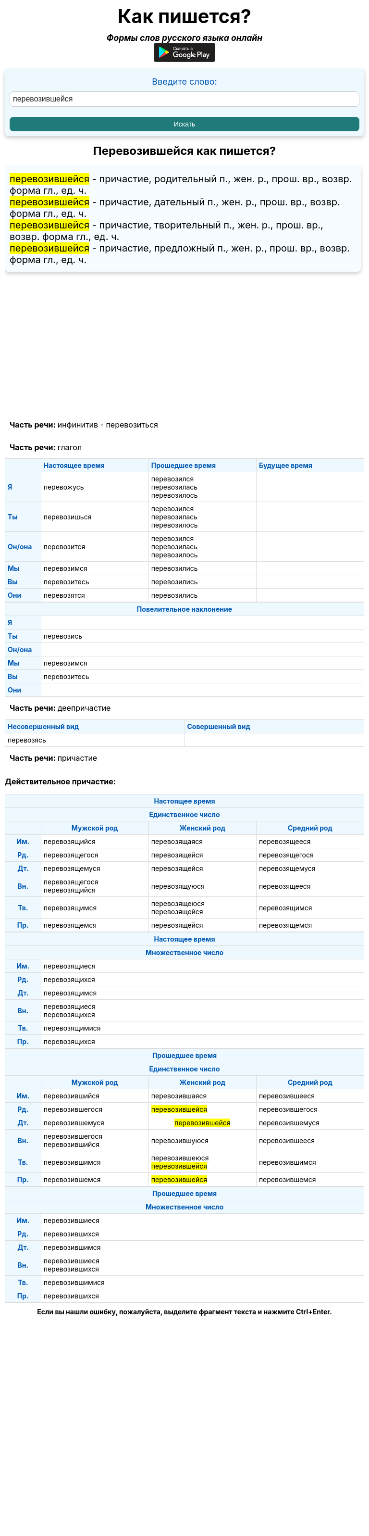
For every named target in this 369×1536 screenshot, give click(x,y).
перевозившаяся (179, 1096)
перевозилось (174, 495)
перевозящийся (70, 841)
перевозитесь (66, 582)
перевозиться (132, 424)
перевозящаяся (177, 841)
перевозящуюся (178, 886)
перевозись (63, 636)
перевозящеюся (178, 903)
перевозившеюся (180, 1158)
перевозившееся (287, 1096)
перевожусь (64, 487)
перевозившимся (72, 1162)
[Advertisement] (184, 346)
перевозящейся (177, 855)
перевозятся (64, 595)
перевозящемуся (72, 868)
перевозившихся (71, 1234)
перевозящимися (72, 1028)
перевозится (65, 546)
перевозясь (27, 740)
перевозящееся (285, 841)
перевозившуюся (180, 1140)
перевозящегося (71, 855)
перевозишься (68, 517)
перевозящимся (70, 908)
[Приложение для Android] (184, 59)
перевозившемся (72, 1179)
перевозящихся (69, 979)
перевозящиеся (70, 966)
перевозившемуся (74, 1123)
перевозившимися (74, 1282)
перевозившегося (73, 1109)
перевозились (174, 568)
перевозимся (65, 568)
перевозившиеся (71, 1220)
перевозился (172, 479)
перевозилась (174, 487)
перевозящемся (70, 925)
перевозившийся (71, 1096)
